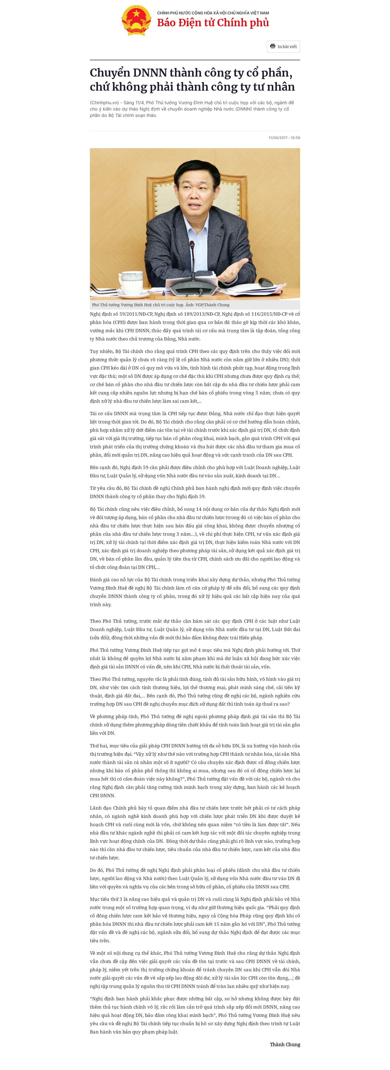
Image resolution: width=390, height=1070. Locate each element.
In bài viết (283, 47)
